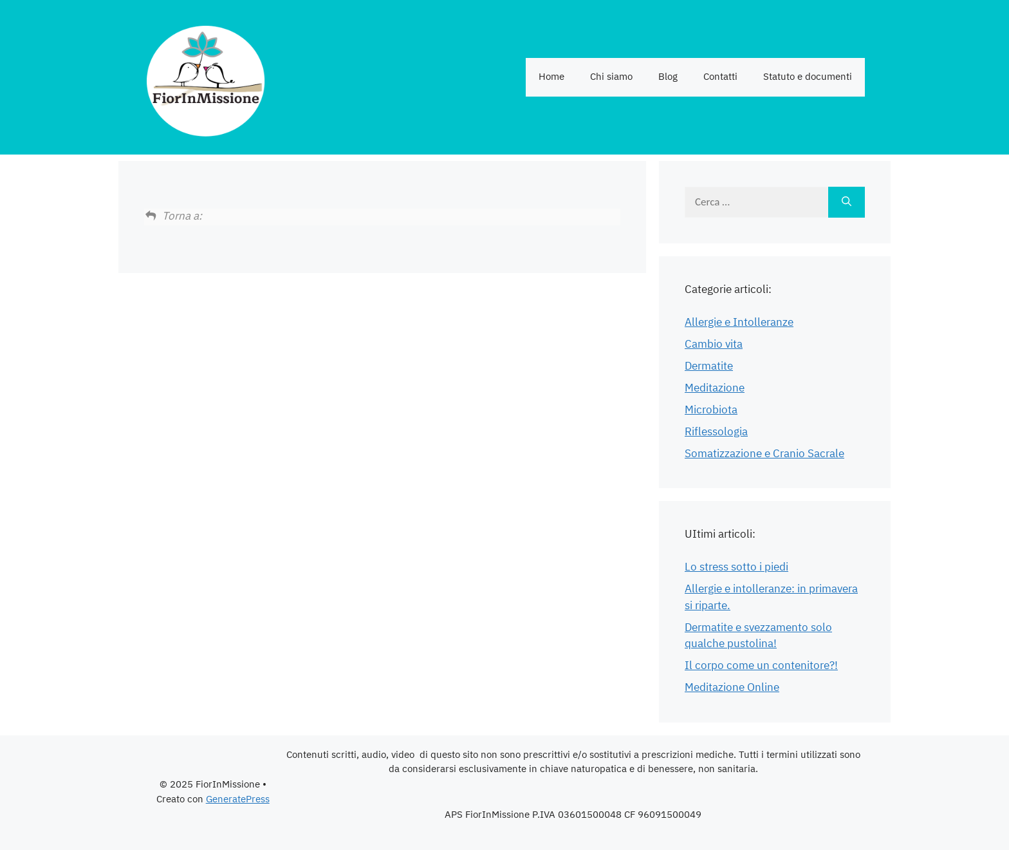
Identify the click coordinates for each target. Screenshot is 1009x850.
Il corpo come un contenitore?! (761, 666)
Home (551, 77)
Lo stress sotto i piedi (736, 567)
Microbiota (711, 410)
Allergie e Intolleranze (739, 323)
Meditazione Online (732, 688)
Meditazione (715, 388)
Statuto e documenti (807, 77)
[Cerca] (846, 202)
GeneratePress (238, 799)
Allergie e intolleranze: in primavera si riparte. (771, 597)
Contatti (720, 77)
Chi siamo (611, 77)
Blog (668, 77)
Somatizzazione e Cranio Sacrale (764, 454)
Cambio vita (714, 344)
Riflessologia (716, 432)
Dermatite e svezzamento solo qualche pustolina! (758, 636)
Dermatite (709, 366)
